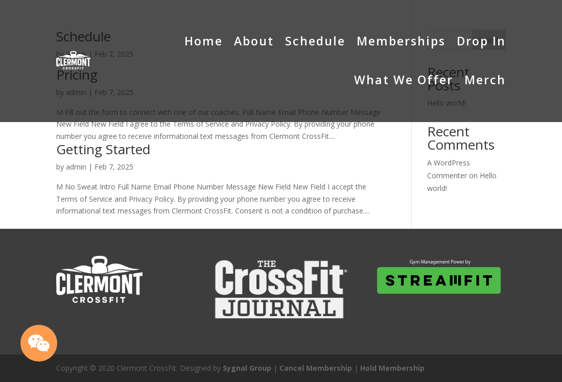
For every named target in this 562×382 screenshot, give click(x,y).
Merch (485, 79)
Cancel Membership (315, 368)
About (254, 41)
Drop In (481, 41)
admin (76, 167)
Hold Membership (392, 368)
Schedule (315, 41)
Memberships (401, 41)
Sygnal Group (247, 368)
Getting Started (103, 149)
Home (203, 41)
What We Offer (403, 79)
